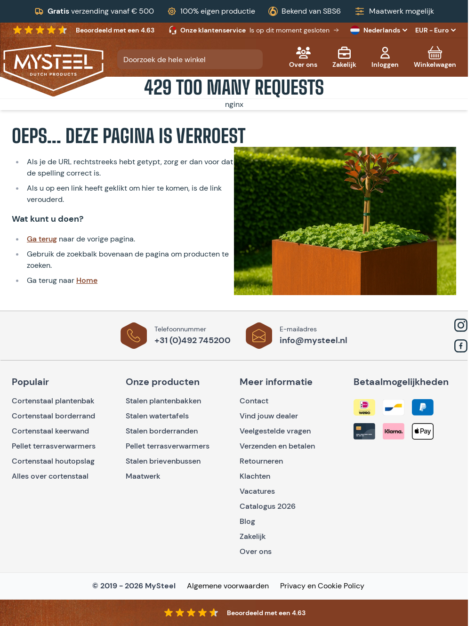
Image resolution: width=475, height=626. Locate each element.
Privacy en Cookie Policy (322, 586)
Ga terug (42, 239)
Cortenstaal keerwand (50, 431)
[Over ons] (303, 57)
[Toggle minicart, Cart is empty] (435, 57)
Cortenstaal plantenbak (53, 401)
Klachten (255, 476)
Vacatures (257, 491)
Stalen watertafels (157, 416)
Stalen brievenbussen (163, 461)
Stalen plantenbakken (163, 401)
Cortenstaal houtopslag (53, 461)
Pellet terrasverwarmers (54, 446)
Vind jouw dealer (269, 416)
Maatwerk (143, 476)
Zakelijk (253, 536)
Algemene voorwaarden (228, 586)
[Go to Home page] (53, 68)
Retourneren (261, 461)
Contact (254, 401)
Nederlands (380, 30)
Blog (247, 521)
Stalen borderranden (162, 431)
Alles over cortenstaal (51, 476)
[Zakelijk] (344, 57)
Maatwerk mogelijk (401, 11)
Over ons (256, 551)
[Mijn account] (385, 57)
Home (86, 280)
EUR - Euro (435, 30)
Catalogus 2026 (268, 506)
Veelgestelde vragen (275, 431)
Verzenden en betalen (277, 446)
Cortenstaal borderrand (53, 416)
